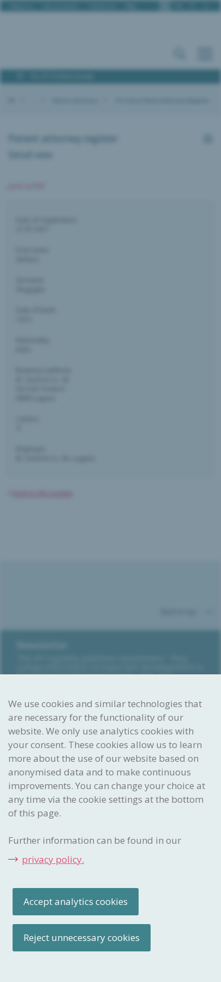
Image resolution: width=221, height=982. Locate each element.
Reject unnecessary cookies (81, 937)
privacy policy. (53, 859)
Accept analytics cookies (75, 901)
